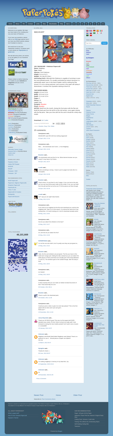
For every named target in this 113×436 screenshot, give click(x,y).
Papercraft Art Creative (14, 192)
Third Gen (89, 87)
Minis (87, 103)
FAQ (61, 24)
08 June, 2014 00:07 (44, 353)
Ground (88, 154)
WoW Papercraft (13, 180)
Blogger (60, 431)
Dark (87, 137)
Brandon (41, 126)
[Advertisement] (57, 388)
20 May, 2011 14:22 (44, 245)
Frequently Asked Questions (94, 188)
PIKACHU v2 (98, 308)
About (17, 24)
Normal (88, 157)
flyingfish (41, 348)
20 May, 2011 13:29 (44, 235)
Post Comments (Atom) (48, 399)
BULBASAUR (98, 263)
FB (23, 24)
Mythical (88, 123)
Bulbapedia (11, 194)
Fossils (88, 119)
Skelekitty (89, 72)
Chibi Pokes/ (90, 105)
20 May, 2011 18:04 (44, 264)
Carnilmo (10, 127)
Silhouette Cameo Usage (15, 149)
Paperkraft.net (12, 187)
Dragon (88, 139)
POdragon (89, 70)
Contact (30, 24)
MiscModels (53, 24)
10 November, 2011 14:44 (45, 312)
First (49, 126)
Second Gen (89, 85)
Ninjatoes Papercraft (14, 185)
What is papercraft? (13, 413)
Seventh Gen (90, 94)
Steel (87, 165)
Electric (88, 141)
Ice (87, 156)
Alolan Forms (90, 114)
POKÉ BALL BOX (99, 279)
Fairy (87, 143)
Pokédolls (89, 101)
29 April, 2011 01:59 (44, 174)
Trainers (88, 128)
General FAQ (12, 151)
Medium (88, 52)
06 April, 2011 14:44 (44, 149)
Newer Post (38, 395)
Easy (45, 126)
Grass (88, 152)
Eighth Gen (89, 96)
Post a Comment (41, 378)
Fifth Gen (89, 90)
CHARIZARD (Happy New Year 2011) (99, 325)
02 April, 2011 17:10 (44, 138)
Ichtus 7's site (12, 189)
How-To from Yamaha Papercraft (17, 415)
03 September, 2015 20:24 (46, 364)
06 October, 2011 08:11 (45, 287)
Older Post (77, 395)
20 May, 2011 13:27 (44, 224)
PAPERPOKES (42, 241)
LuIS (9, 130)
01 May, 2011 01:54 (44, 199)
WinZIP (10, 168)
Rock (87, 163)
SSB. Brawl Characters (92, 130)
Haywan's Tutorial (13, 418)
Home (10, 24)
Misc (44, 24)
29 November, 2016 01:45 (45, 375)
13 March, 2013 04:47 (44, 342)
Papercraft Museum (13, 196)
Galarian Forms (90, 112)
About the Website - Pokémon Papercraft (99, 205)
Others (88, 77)
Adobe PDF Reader (13, 164)
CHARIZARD (98, 234)
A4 (42, 120)
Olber (9, 129)
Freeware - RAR (12, 171)
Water (52, 126)
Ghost (88, 150)
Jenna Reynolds (43, 318)
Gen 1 (68, 24)
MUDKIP (96, 248)
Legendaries (89, 121)
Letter (46, 120)
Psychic (88, 161)
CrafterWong (11, 132)
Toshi (9, 123)
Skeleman (11, 125)
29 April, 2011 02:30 (44, 188)
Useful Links (11, 153)
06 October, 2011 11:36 (45, 297)
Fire (87, 146)
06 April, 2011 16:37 (44, 161)
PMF (87, 68)
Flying (88, 148)
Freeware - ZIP (12, 173)
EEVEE (96, 219)
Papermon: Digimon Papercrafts (17, 183)
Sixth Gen (89, 92)
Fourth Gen (89, 88)
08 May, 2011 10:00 (44, 213)
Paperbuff (89, 74)
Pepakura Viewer (13, 162)
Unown (88, 126)
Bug (87, 136)
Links (38, 24)
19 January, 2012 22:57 (45, 328)
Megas (88, 116)
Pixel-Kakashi (90, 67)
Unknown (41, 334)
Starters (88, 110)
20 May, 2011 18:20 (44, 274)
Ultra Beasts (89, 125)
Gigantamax (89, 117)
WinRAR (10, 166)
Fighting (88, 145)
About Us (10, 155)
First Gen (89, 83)
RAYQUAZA (97, 294)
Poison (88, 159)
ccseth (40, 167)
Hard (87, 54)
